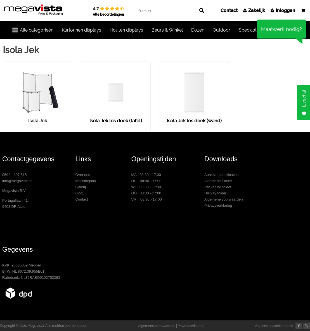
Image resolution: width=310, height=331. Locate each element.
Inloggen (283, 10)
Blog (79, 193)
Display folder (215, 193)
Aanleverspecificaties (221, 175)
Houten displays (126, 30)
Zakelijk (254, 10)
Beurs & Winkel (167, 30)
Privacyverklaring (218, 205)
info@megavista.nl (17, 181)
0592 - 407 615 (14, 175)
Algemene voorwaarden (223, 199)
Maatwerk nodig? (281, 29)
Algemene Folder (218, 181)
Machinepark (85, 181)
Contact (229, 10)
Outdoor (221, 30)
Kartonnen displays (81, 30)
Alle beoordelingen (108, 14)
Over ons (82, 175)
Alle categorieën (32, 30)
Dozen (197, 30)
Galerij (80, 187)
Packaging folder (217, 187)
